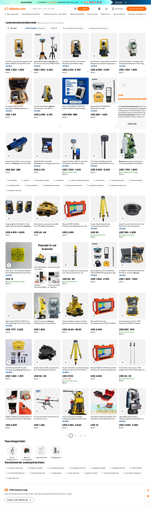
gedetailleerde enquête (51, 185)
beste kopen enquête (41, 180)
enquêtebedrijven (13, 185)
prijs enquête (11, 180)
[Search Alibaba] (52, 8)
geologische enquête (35, 468)
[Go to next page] (85, 435)
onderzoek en (99, 180)
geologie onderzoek (13, 190)
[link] (148, 490)
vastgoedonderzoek (117, 468)
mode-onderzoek (72, 473)
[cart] (106, 9)
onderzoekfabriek (31, 185)
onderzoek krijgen (135, 180)
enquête (25, 180)
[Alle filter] (12, 28)
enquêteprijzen (55, 473)
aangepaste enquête (98, 468)
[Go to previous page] (66, 435)
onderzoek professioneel (73, 185)
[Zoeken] (83, 9)
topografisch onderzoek (117, 185)
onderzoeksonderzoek (110, 473)
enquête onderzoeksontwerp (78, 180)
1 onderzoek (59, 180)
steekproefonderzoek (37, 473)
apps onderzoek (12, 478)
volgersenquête (135, 468)
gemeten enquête (90, 473)
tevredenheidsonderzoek (15, 473)
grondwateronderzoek (77, 468)
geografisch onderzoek (95, 185)
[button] (75, 8)
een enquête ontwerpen (132, 473)
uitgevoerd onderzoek (14, 468)
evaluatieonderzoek (116, 180)
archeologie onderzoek (55, 468)
